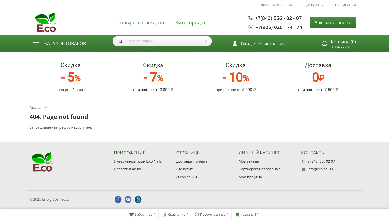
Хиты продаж (191, 23)
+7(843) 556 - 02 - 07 (278, 18)
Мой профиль (250, 177)
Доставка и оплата (276, 4)
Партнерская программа (259, 169)
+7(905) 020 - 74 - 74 (279, 27)
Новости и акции (128, 169)
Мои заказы (249, 161)
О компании (345, 4)
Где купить (313, 4)
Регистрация (271, 44)
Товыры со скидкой (140, 23)
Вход (246, 44)
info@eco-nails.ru (321, 169)
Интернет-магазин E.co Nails (138, 161)
